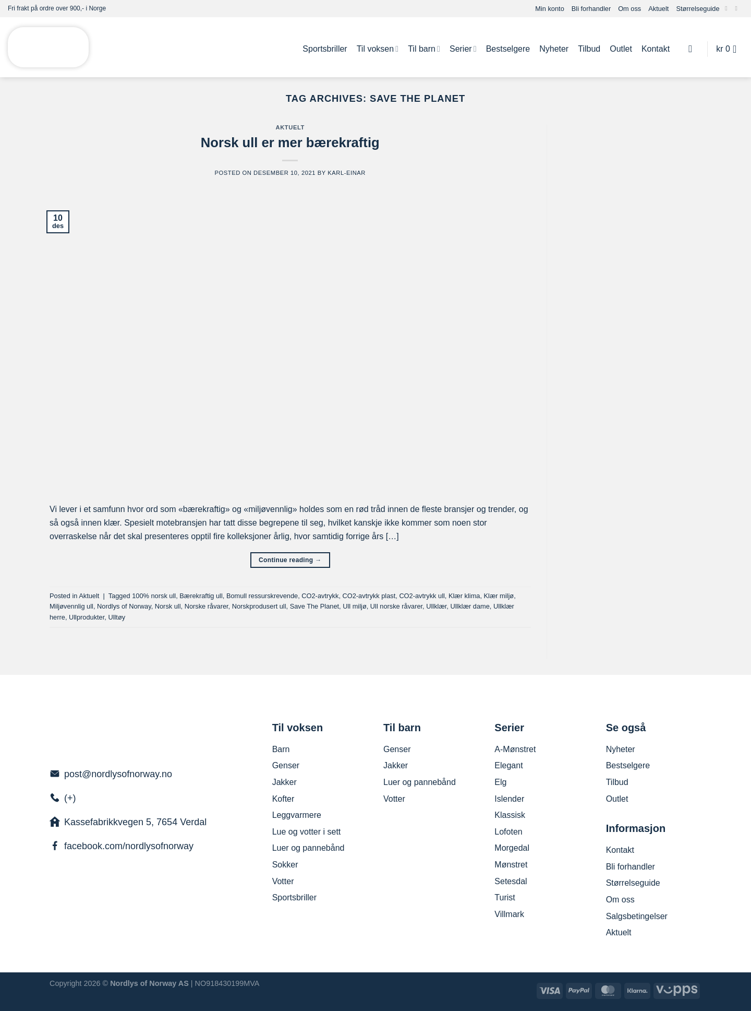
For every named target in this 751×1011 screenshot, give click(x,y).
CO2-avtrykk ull (421, 596)
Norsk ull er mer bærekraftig (290, 142)
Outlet (621, 48)
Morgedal (511, 847)
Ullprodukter (86, 617)
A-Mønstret (515, 749)
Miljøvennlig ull (71, 606)
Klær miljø (499, 596)
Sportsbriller (324, 48)
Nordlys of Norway (124, 606)
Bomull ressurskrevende (262, 596)
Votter (283, 881)
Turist (504, 897)
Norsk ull (168, 606)
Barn (281, 749)
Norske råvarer (206, 606)
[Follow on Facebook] (728, 8)
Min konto (549, 9)
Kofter (283, 798)
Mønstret (510, 864)
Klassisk (509, 815)
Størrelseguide (697, 9)
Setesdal (510, 881)
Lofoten (508, 831)
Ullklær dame (469, 606)
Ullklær (436, 606)
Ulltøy (116, 617)
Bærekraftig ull (201, 596)
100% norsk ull (154, 596)
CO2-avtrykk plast (369, 596)
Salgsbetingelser (637, 916)
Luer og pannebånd (308, 847)
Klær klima (464, 596)
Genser (285, 765)
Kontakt (655, 48)
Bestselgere (508, 48)
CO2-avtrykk (319, 596)
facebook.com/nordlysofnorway (128, 846)
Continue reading (290, 560)
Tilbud (589, 48)
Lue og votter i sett (306, 831)
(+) (70, 798)
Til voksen (377, 49)
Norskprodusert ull (259, 606)
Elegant (508, 765)
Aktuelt (658, 9)
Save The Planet (314, 606)
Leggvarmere (296, 815)
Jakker (284, 782)
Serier (463, 49)
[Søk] (693, 49)
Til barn (424, 49)
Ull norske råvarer (396, 606)
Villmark (509, 914)
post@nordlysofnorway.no (118, 774)
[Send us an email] (738, 8)
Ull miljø (355, 606)
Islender (509, 798)
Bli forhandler (591, 9)
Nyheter (553, 48)
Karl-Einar (347, 173)
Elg (500, 782)
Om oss (629, 9)
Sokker (285, 864)
